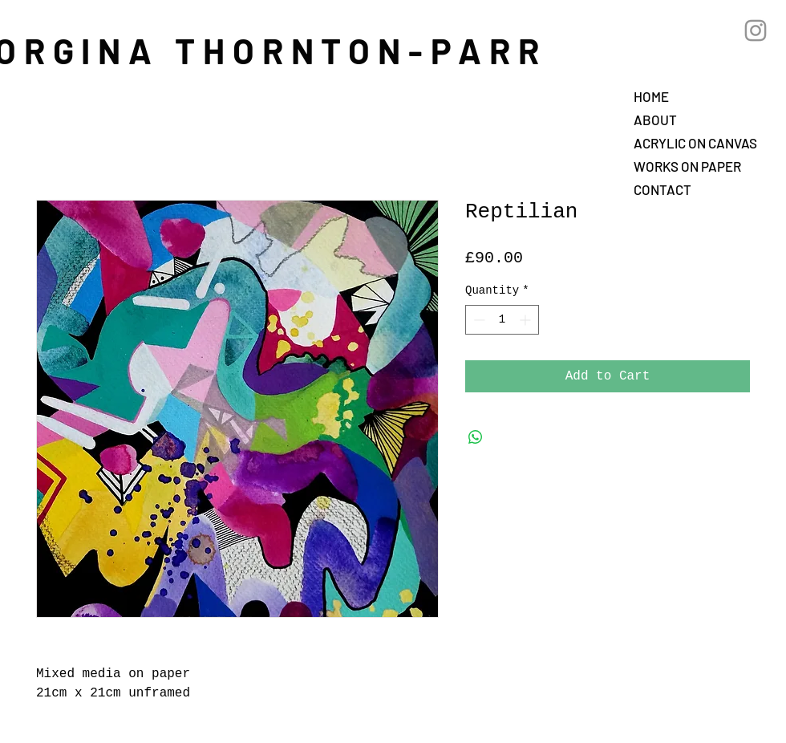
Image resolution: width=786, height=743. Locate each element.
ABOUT (655, 120)
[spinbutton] (502, 320)
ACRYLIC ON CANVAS (695, 143)
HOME (651, 96)
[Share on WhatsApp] (475, 437)
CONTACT (662, 189)
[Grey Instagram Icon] (755, 30)
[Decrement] (478, 320)
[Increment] (527, 320)
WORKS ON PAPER (687, 166)
